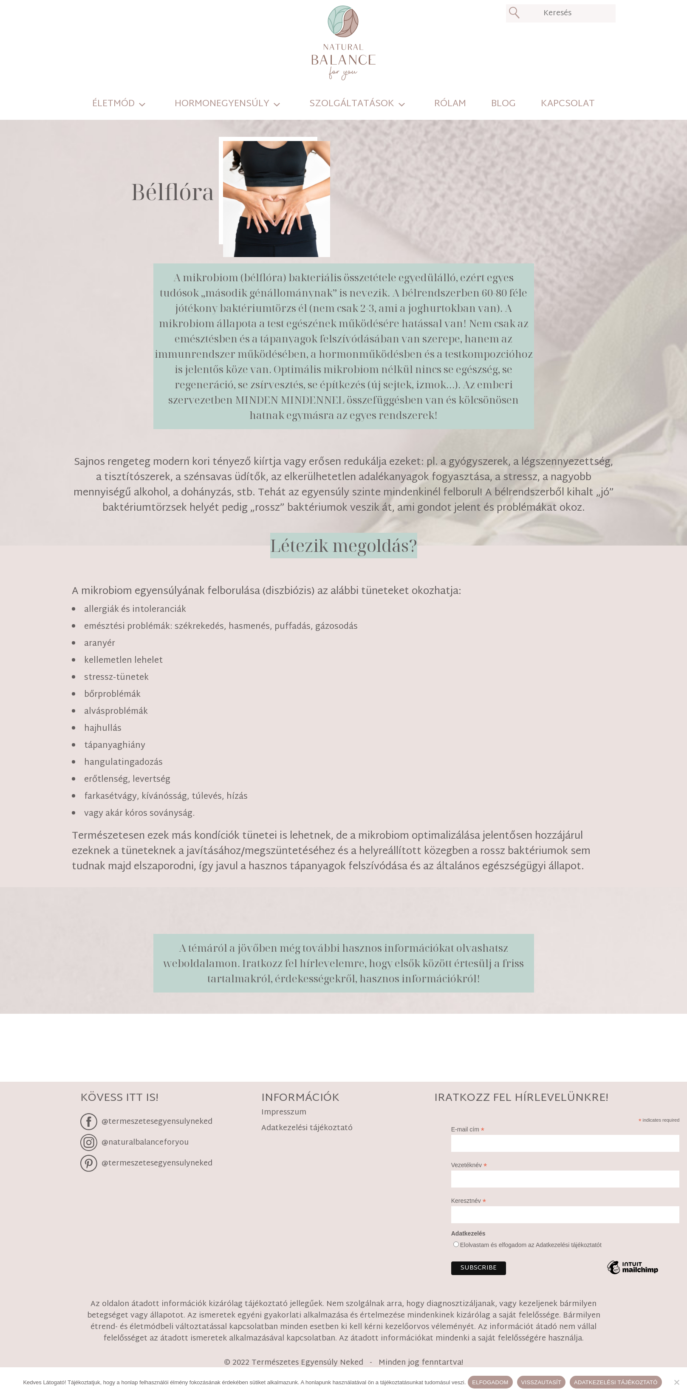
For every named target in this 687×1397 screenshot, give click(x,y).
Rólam (450, 104)
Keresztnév (468, 1201)
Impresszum (283, 1113)
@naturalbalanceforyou (145, 1142)
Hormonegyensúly (222, 104)
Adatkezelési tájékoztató (307, 1129)
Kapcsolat (568, 104)
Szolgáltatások (351, 104)
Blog (503, 104)
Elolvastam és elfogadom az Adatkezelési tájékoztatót (531, 1244)
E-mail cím (467, 1130)
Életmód (113, 104)
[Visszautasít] (676, 1382)
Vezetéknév (469, 1165)
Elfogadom (490, 1382)
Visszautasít (541, 1382)
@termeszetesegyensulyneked (157, 1121)
